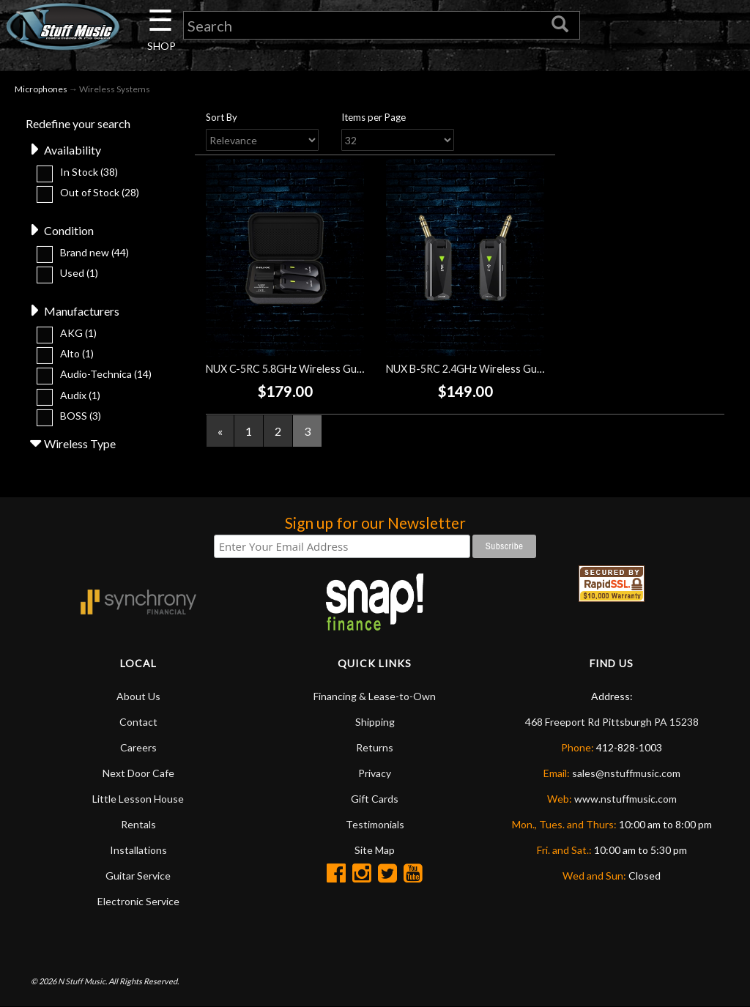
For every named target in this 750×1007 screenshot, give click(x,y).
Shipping (375, 722)
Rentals (138, 824)
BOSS (80, 415)
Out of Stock (99, 192)
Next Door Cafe (138, 773)
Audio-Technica (106, 374)
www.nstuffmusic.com (625, 798)
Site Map (374, 850)
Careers (138, 747)
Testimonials (375, 824)
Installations (138, 850)
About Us (138, 696)
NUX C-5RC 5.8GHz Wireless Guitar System (307, 369)
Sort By (221, 117)
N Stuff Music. (82, 981)
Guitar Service (138, 875)
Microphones (41, 88)
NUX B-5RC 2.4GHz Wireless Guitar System (488, 369)
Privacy (374, 773)
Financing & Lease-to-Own (374, 696)
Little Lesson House (138, 798)
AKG (78, 333)
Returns (374, 747)
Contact (138, 722)
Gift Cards (374, 798)
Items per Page (373, 117)
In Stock (89, 172)
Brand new (94, 252)
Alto (77, 353)
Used (79, 273)
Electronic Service (138, 901)
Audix (80, 395)
